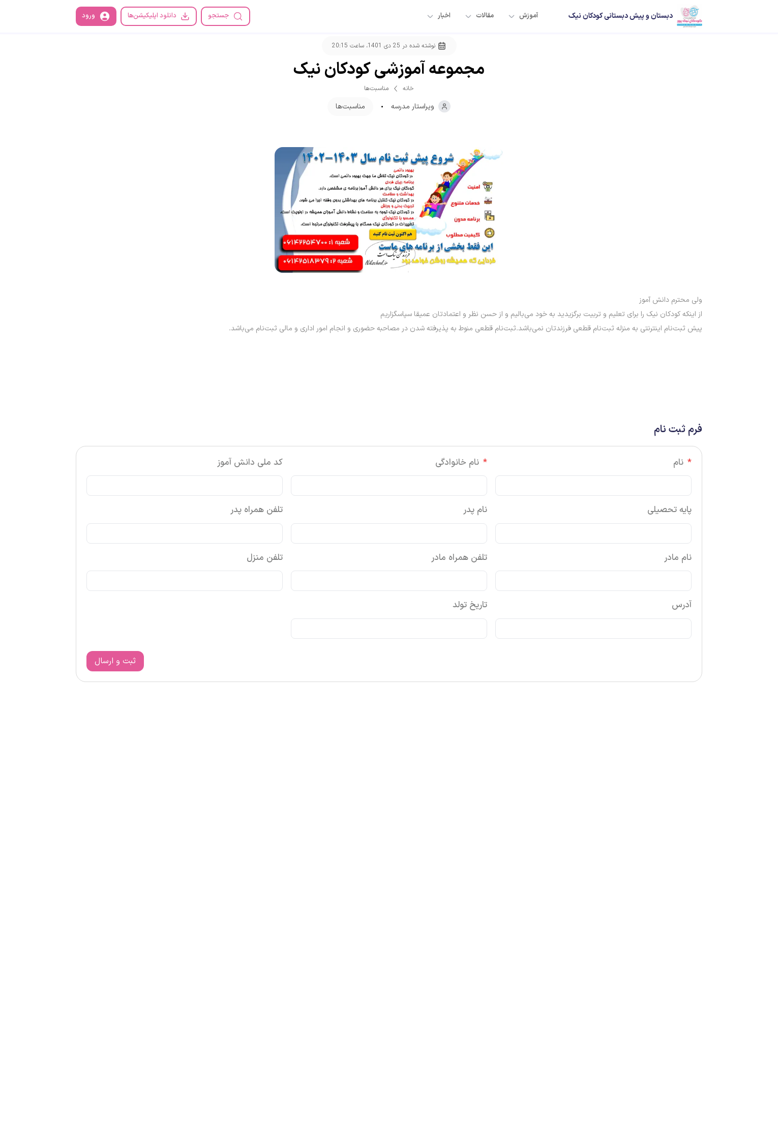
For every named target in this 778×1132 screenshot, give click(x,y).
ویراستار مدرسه (421, 106)
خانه (408, 88)
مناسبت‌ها (376, 88)
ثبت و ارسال (115, 661)
